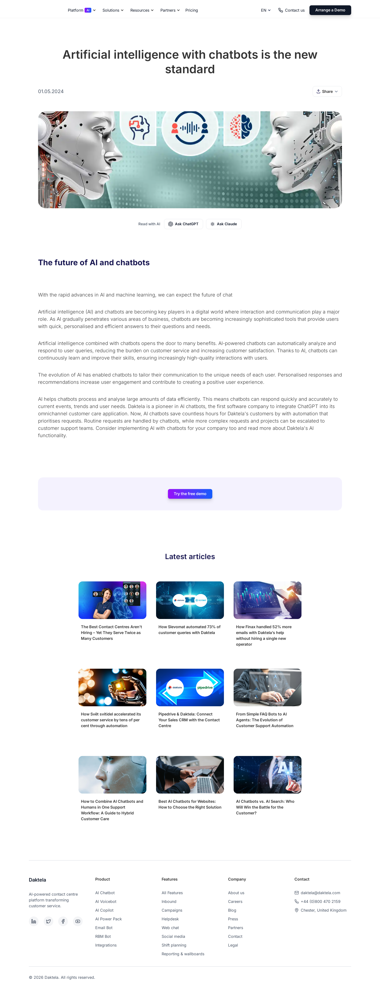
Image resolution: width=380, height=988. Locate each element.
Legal (233, 945)
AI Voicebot (105, 901)
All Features (172, 892)
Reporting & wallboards (183, 953)
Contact (235, 936)
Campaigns (172, 910)
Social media (173, 936)
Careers (235, 901)
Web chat (170, 927)
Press (233, 918)
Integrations (106, 945)
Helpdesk (170, 918)
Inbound (169, 901)
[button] (81, 10)
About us (236, 892)
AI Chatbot (105, 892)
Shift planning (174, 945)
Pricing (191, 10)
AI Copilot (104, 910)
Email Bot (103, 927)
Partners (235, 927)
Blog (232, 910)
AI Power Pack (108, 918)
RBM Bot (103, 936)
